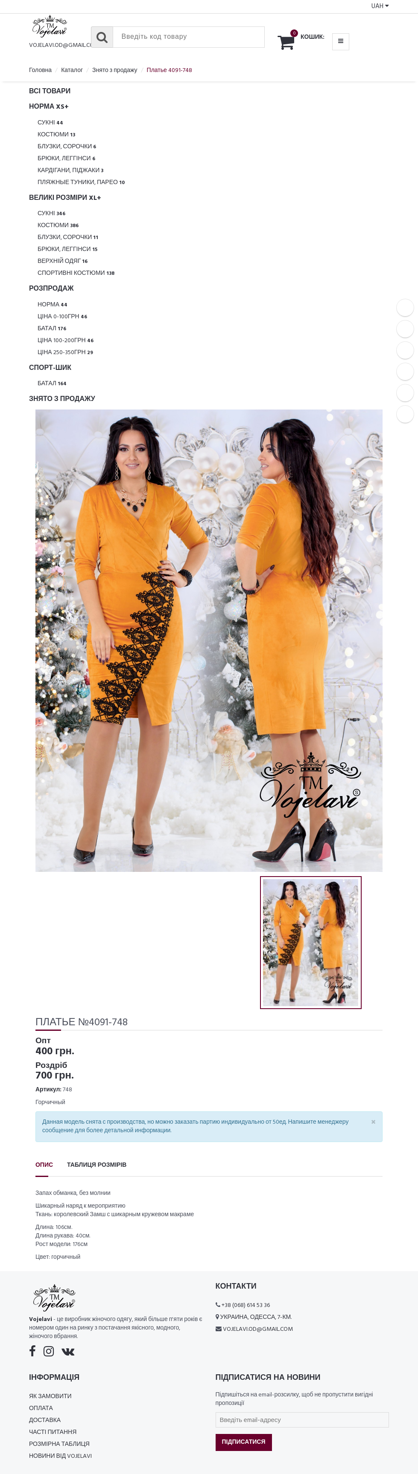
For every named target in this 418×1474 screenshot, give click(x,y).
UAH (380, 6)
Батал (52, 329)
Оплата (41, 1408)
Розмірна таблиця (59, 1444)
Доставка (45, 1420)
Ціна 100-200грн (66, 341)
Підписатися (244, 1442)
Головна (40, 70)
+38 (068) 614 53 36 (246, 1305)
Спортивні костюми (76, 273)
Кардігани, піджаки (70, 171)
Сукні (50, 123)
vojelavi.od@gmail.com (64, 45)
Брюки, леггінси (66, 159)
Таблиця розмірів (96, 1165)
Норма (52, 305)
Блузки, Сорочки (67, 147)
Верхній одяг (63, 261)
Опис (44, 1165)
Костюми (56, 135)
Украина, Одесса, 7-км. (256, 1317)
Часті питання (52, 1432)
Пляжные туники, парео (81, 182)
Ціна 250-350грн (65, 353)
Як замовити (50, 1397)
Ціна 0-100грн (62, 317)
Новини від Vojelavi (60, 1456)
